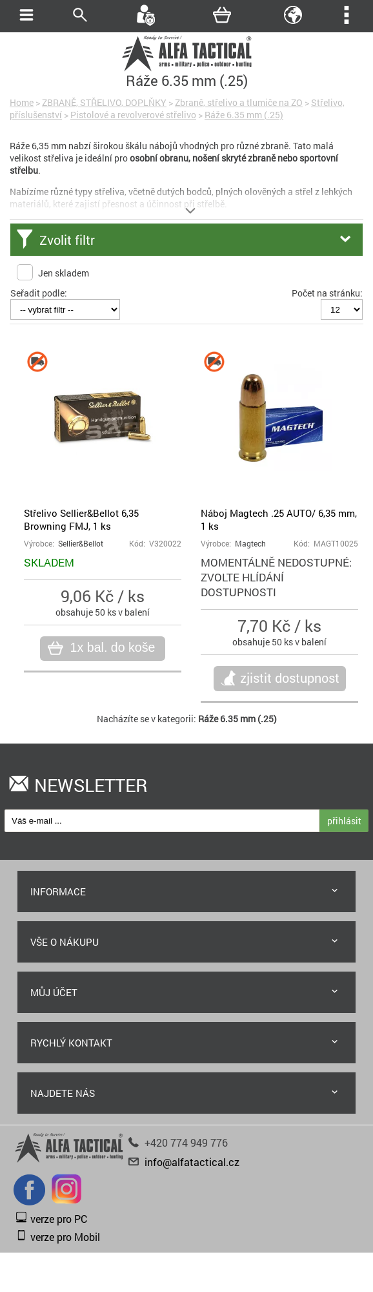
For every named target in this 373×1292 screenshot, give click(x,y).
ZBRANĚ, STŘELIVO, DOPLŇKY (104, 102)
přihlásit (344, 821)
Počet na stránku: (327, 293)
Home (22, 102)
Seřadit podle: (38, 293)
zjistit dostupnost (289, 677)
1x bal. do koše (111, 648)
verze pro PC (58, 1218)
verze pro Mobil (65, 1237)
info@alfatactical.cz (192, 1162)
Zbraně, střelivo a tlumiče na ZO (239, 102)
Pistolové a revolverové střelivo (133, 115)
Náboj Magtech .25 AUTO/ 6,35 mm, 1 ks (279, 519)
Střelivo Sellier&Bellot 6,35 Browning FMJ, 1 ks (81, 519)
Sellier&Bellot (80, 543)
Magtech (250, 543)
